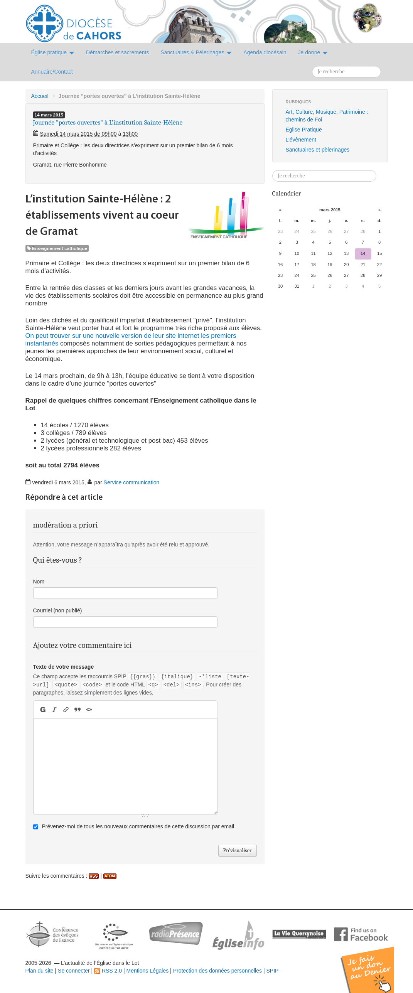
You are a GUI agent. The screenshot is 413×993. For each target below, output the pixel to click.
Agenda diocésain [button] (264, 52)
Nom (39, 581)
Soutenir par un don (374, 964)
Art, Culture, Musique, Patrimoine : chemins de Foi (327, 116)
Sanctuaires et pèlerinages (318, 150)
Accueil (40, 96)
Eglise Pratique (304, 129)
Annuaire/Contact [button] (52, 72)
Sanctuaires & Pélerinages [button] (196, 52)
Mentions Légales (147, 971)
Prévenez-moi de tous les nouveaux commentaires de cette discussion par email (138, 826)
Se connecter (74, 971)
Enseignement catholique (57, 248)
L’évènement (301, 140)
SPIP (272, 971)
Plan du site (39, 971)
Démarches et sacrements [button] (117, 52)
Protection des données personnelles (217, 971)
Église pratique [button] (53, 52)
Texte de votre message (63, 667)
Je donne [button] (313, 52)
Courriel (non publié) (57, 610)
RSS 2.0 (108, 971)
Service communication (132, 482)
